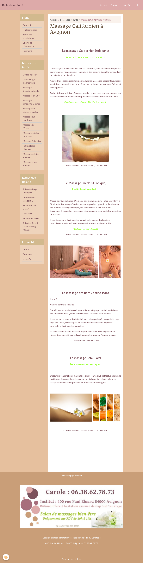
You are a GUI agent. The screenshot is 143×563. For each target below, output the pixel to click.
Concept (27, 25)
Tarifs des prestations (28, 36)
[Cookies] (6, 557)
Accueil (103, 5)
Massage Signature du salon (31, 89)
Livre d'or (126, 5)
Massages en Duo (31, 95)
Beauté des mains (31, 218)
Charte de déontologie (28, 44)
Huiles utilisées (30, 29)
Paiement (27, 50)
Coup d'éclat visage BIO (29, 199)
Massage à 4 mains (32, 141)
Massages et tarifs (69, 19)
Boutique (27, 254)
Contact (114, 5)
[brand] (12, 5)
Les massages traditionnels (29, 81)
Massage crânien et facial (31, 156)
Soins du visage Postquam (30, 191)
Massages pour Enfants (30, 164)
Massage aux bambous (29, 118)
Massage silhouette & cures (31, 102)
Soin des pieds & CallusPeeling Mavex (30, 226)
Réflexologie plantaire (29, 147)
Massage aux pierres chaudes (30, 110)
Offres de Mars (30, 74)
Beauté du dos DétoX (29, 207)
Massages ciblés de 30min (31, 135)
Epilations (27, 213)
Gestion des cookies (71, 559)
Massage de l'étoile (28, 126)
